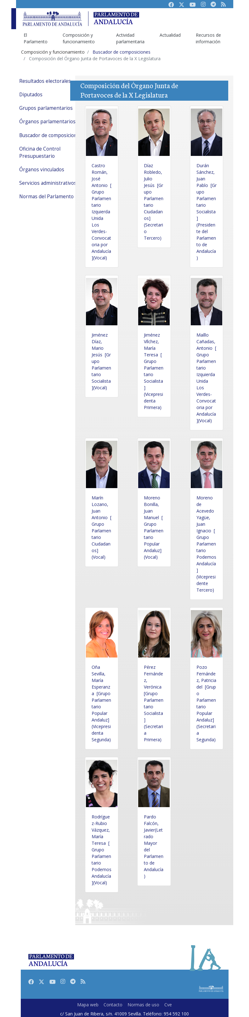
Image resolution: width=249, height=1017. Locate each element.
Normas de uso (143, 1005)
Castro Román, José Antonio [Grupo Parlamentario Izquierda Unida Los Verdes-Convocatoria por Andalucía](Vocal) (101, 211)
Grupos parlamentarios (46, 108)
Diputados (30, 94)
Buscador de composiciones (50, 135)
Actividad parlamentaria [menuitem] (130, 38)
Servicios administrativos (47, 183)
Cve (168, 1005)
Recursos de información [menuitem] (208, 38)
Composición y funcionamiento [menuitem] (79, 38)
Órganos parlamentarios (47, 121)
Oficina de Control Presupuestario (39, 152)
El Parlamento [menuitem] (36, 38)
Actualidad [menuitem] (170, 35)
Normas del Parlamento (46, 196)
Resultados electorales (45, 81)
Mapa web (88, 1005)
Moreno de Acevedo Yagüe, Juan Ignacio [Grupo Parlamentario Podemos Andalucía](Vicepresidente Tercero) (206, 544)
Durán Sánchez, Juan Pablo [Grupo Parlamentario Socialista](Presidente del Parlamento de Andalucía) (206, 211)
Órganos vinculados (41, 169)
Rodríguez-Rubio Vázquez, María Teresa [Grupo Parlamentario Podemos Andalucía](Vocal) (101, 850)
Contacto (113, 1005)
